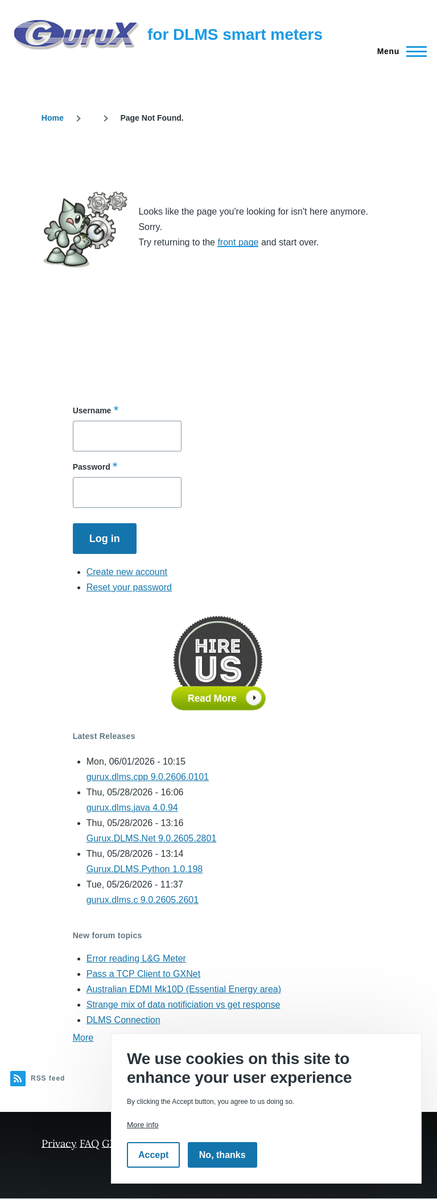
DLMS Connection (123, 1020)
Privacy (59, 1142)
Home (53, 117)
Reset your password (129, 587)
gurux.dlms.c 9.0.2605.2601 (142, 900)
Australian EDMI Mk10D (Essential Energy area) (183, 989)
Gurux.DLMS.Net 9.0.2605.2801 (151, 838)
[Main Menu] (398, 51)
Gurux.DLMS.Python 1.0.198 (144, 869)
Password (91, 466)
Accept (153, 1155)
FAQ (89, 1142)
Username (92, 410)
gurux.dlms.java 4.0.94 (132, 807)
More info (143, 1124)
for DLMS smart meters (235, 34)
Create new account (126, 572)
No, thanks (222, 1155)
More (83, 1037)
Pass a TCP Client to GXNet (143, 974)
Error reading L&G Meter (136, 958)
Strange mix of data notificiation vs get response (183, 1004)
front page (237, 242)
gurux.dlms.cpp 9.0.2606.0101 (147, 777)
